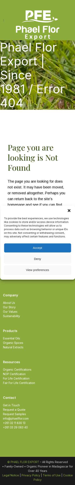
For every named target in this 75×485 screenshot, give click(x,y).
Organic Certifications (17, 369)
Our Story (9, 307)
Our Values (10, 311)
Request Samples (14, 414)
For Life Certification (16, 378)
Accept (37, 247)
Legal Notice (10, 475)
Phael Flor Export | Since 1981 (28, 68)
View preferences (37, 270)
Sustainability (11, 316)
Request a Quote (14, 409)
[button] (69, 211)
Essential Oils (11, 338)
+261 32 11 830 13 (14, 423)
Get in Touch (11, 405)
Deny (37, 259)
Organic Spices (13, 342)
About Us (9, 302)
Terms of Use (52, 475)
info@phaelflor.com (16, 418)
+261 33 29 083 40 (15, 427)
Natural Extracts (13, 347)
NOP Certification (14, 374)
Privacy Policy (31, 475)
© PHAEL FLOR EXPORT (23, 462)
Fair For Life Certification (19, 383)
